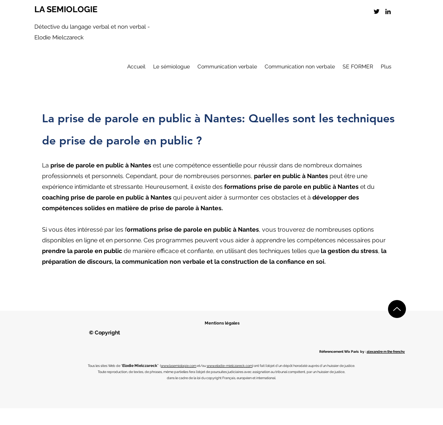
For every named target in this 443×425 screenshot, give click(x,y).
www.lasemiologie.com (178, 366)
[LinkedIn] (388, 11)
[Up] (397, 309)
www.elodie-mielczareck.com (229, 366)
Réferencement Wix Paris (339, 352)
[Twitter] (376, 11)
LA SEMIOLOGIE (65, 9)
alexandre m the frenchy (386, 352)
